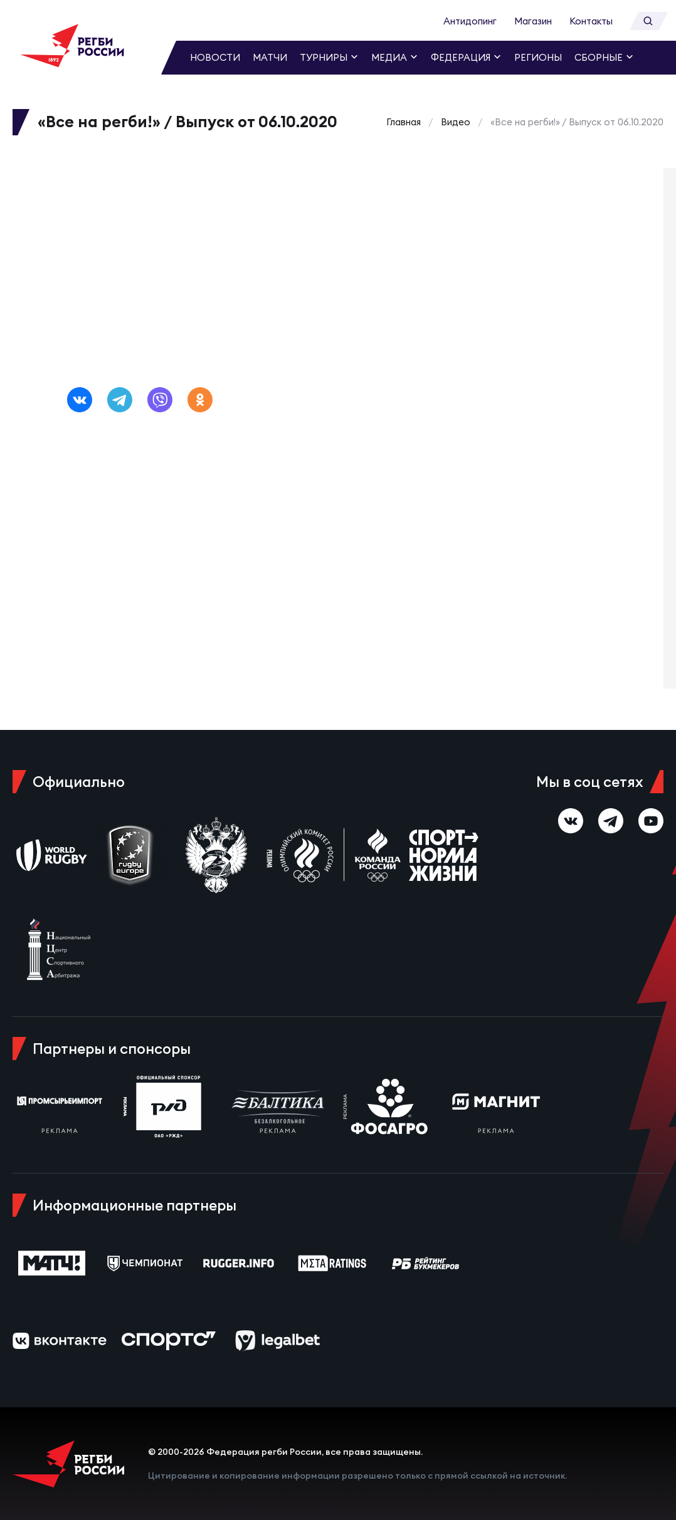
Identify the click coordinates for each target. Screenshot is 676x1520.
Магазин (533, 21)
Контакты (591, 21)
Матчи (270, 57)
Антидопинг (470, 21)
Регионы (538, 57)
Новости (215, 57)
